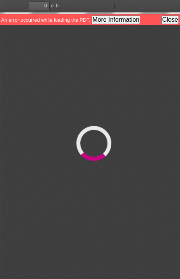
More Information (115, 19)
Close (170, 19)
